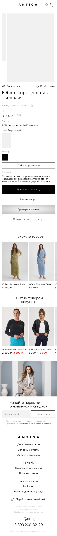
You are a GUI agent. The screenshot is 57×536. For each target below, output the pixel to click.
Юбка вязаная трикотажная (15, 284)
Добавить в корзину (28, 189)
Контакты (28, 462)
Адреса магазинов (28, 454)
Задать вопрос (28, 199)
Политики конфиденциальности (37, 423)
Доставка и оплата (28, 444)
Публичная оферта (28, 509)
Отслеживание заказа (28, 467)
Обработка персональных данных (28, 512)
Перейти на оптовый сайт (28, 499)
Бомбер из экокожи (40, 349)
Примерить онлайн (28, 209)
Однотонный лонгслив (14, 349)
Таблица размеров (28, 165)
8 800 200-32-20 (28, 525)
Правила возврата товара (28, 219)
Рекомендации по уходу (28, 491)
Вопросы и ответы (28, 449)
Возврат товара (28, 473)
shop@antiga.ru (29, 518)
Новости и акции (28, 480)
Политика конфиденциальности (28, 507)
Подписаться (43, 414)
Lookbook (28, 486)
